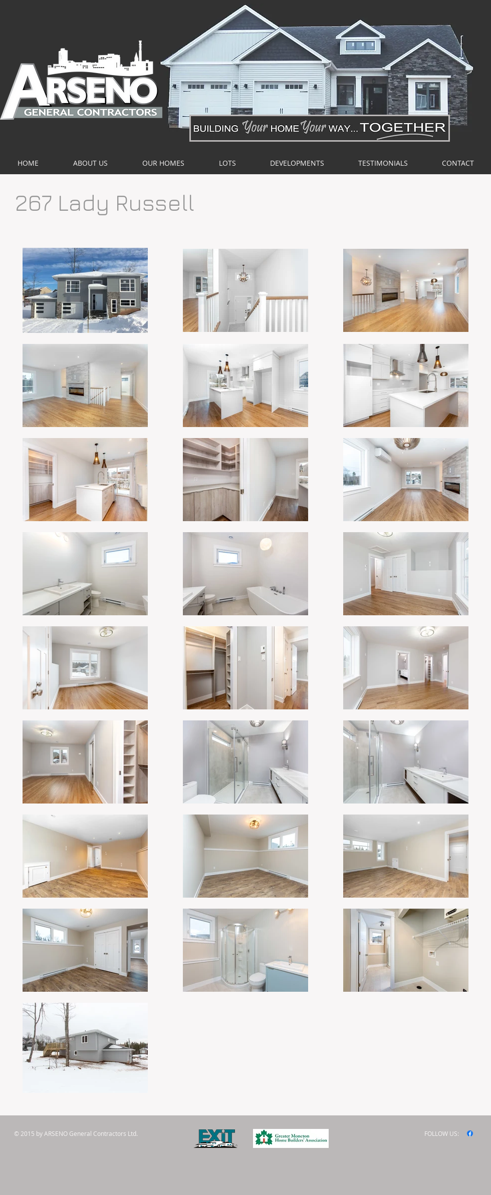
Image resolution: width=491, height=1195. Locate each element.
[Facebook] (470, 1133)
